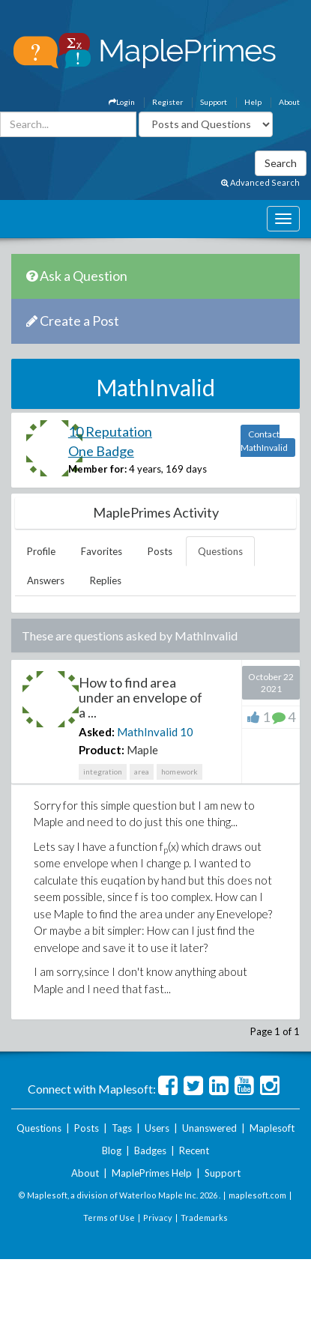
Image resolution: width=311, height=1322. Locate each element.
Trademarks (204, 1217)
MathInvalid (147, 732)
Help (253, 101)
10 (186, 732)
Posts (160, 551)
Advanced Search (260, 182)
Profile (41, 551)
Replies (105, 580)
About (289, 101)
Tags (122, 1128)
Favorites (101, 551)
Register (167, 101)
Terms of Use (109, 1217)
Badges (150, 1150)
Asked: (97, 732)
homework (179, 771)
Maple (142, 749)
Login (122, 101)
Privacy (157, 1217)
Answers (45, 580)
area (141, 771)
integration (102, 771)
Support (213, 101)
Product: (101, 749)
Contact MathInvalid (264, 440)
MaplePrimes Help (152, 1173)
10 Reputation (110, 431)
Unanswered (209, 1128)
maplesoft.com (257, 1195)
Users (157, 1128)
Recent (194, 1150)
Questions (220, 551)
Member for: (97, 469)
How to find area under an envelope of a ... (140, 697)
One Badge (101, 451)
